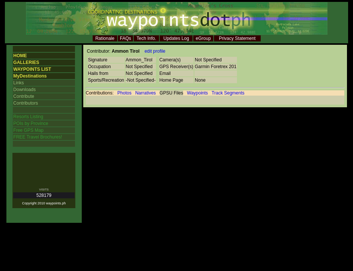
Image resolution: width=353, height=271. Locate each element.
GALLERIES (26, 62)
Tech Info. (146, 38)
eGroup (203, 38)
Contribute (23, 96)
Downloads (24, 89)
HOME (20, 55)
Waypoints (197, 93)
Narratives (145, 93)
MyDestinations (30, 76)
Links (18, 82)
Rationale (105, 38)
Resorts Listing (28, 116)
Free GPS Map (28, 130)
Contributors (25, 103)
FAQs (125, 38)
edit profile (155, 51)
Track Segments (228, 93)
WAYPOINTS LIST (32, 69)
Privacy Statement (237, 38)
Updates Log (176, 38)
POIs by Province (30, 123)
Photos (124, 93)
